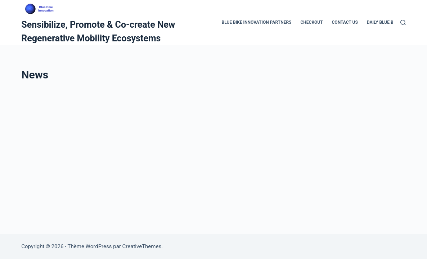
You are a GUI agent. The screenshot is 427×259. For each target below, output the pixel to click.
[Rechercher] (403, 22)
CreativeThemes (142, 246)
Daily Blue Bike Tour (389, 22)
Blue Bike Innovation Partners (256, 22)
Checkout (312, 22)
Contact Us (345, 22)
